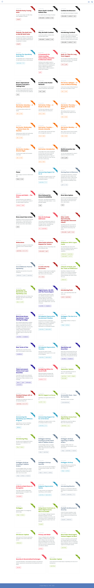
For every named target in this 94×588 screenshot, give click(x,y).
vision (23, 382)
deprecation (48, 329)
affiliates (19, 427)
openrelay (19, 63)
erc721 (70, 256)
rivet (52, 17)
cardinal (47, 17)
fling (18, 447)
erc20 (22, 302)
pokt (44, 91)
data (18, 302)
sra (24, 250)
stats (23, 205)
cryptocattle (64, 256)
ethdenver (64, 254)
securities (41, 306)
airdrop (67, 325)
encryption (19, 496)
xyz (68, 425)
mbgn (63, 325)
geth (40, 72)
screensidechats (65, 402)
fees (43, 276)
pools (24, 275)
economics (19, 384)
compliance (48, 306)
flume (18, 179)
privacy (18, 205)
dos (62, 91)
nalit (69, 376)
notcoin (45, 472)
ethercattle (41, 17)
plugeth (18, 19)
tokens (18, 382)
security (41, 379)
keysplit (41, 524)
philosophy (28, 382)
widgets (73, 376)
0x (23, 63)
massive (74, 450)
